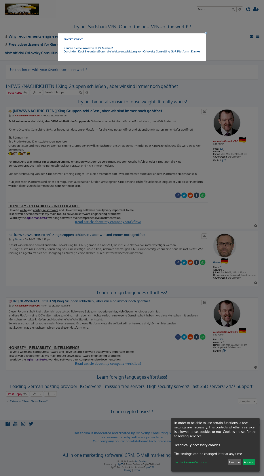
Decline (234, 462)
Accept (249, 462)
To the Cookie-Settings (190, 462)
